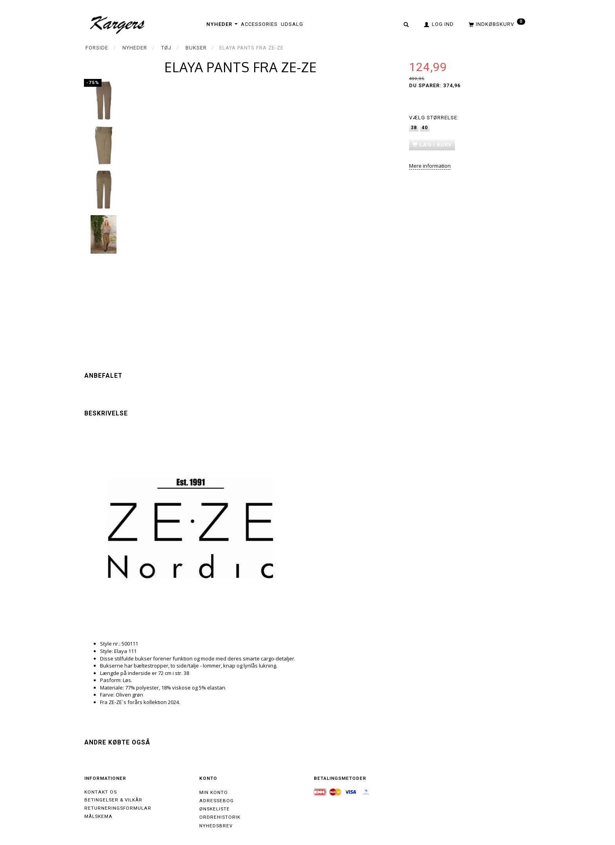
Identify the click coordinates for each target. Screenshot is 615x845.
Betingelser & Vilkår (113, 800)
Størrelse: (434, 118)
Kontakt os (100, 792)
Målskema (98, 816)
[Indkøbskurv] (496, 24)
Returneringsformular (117, 808)
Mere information (430, 165)
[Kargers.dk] (117, 24)
